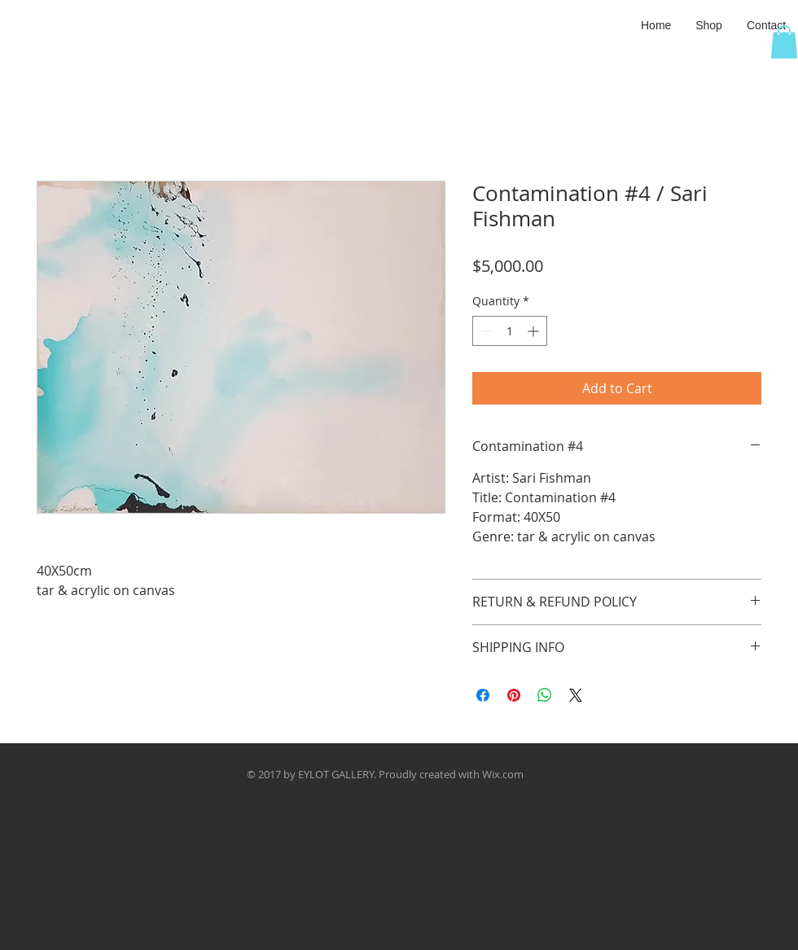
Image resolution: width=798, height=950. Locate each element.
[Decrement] (485, 331)
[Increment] (534, 331)
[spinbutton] (509, 331)
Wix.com (503, 774)
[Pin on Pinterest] (514, 695)
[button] (708, 25)
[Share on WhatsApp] (545, 695)
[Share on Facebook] (483, 695)
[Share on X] (575, 695)
